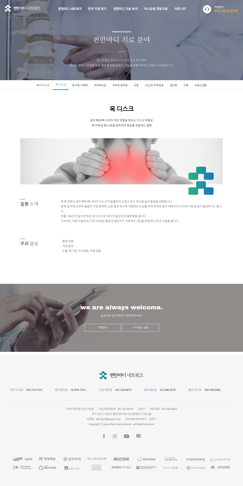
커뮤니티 (180, 8)
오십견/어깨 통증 (154, 85)
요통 (136, 85)
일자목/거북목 (80, 85)
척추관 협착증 (120, 85)
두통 (185, 85)
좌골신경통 (201, 85)
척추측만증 (100, 85)
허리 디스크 (42, 85)
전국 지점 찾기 (97, 8)
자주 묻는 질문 (140, 327)
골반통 (173, 85)
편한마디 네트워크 (70, 8)
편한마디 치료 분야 (125, 8)
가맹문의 (103, 327)
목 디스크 (60, 84)
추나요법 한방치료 (156, 8)
